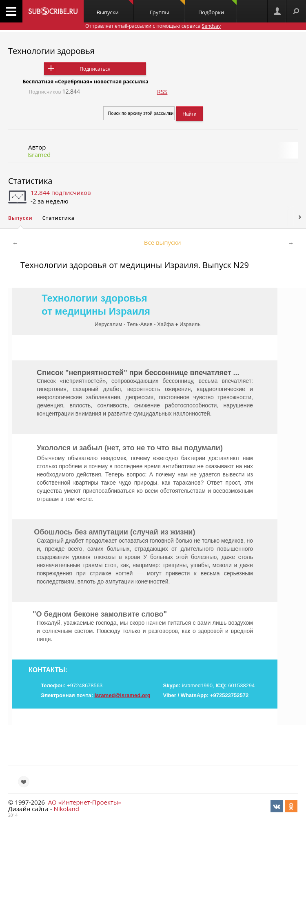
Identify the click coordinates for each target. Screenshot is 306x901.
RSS (162, 91)
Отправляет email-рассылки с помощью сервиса (153, 25)
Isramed (39, 154)
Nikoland (66, 809)
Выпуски (115, 8)
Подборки (217, 8)
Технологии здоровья (51, 50)
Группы (167, 8)
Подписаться (95, 68)
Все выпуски (162, 242)
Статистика (30, 180)
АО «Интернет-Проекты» (84, 802)
